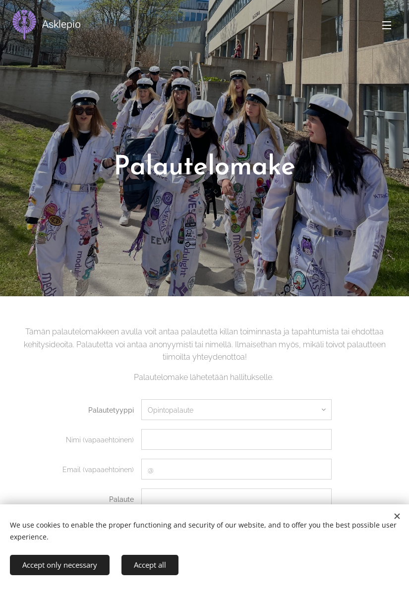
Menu (386, 25)
